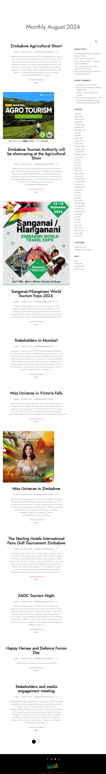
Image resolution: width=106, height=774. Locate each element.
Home (7, 8)
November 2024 (80, 149)
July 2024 (77, 160)
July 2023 (77, 192)
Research (61, 8)
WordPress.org (79, 269)
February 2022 (79, 231)
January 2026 (79, 122)
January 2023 (79, 201)
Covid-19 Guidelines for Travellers (92, 98)
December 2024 (80, 146)
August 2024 (79, 157)
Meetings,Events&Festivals (45, 8)
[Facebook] (48, 759)
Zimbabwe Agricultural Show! (36, 46)
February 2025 (79, 141)
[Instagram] (59, 759)
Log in (76, 261)
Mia (78, 98)
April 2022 (78, 225)
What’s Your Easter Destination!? (85, 59)
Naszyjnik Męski (81, 85)
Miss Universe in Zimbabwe (36, 488)
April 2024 (78, 168)
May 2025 (78, 133)
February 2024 (79, 173)
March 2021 (78, 236)
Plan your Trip (28, 8)
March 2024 (78, 171)
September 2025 (80, 130)
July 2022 (77, 217)
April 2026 (78, 114)
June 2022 (78, 220)
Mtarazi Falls (92, 85)
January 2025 (79, 144)
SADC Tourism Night (36, 595)
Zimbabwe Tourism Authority (44, 52)
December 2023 (80, 179)
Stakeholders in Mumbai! (36, 340)
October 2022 (79, 209)
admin (78, 88)
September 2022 (80, 211)
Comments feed (80, 266)
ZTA (76, 8)
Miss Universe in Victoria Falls (36, 393)
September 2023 (80, 187)
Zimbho (69, 8)
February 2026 (79, 119)
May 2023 (78, 198)
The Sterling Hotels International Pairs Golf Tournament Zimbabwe (36, 541)
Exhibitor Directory (80, 247)
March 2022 (78, 228)
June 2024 (78, 163)
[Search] (95, 41)
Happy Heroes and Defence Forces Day (36, 650)
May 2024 (78, 165)
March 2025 (78, 138)
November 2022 (80, 206)
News (92, 8)
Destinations (16, 8)
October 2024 (79, 152)
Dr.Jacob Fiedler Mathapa (84, 100)
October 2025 (79, 127)
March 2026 (78, 116)
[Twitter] (52, 759)
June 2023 (78, 195)
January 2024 (79, 176)
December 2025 (80, 125)
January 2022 (79, 233)
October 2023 (79, 184)
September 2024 (80, 154)
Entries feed (78, 264)
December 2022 (80, 203)
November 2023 (80, 182)
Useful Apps (84, 8)
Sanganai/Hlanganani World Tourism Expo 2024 (36, 294)
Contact (8, 18)
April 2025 (78, 136)
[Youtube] (56, 759)
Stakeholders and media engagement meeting (36, 689)
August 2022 (79, 214)
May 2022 (78, 222)
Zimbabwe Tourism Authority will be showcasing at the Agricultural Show (36, 154)
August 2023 (79, 190)
